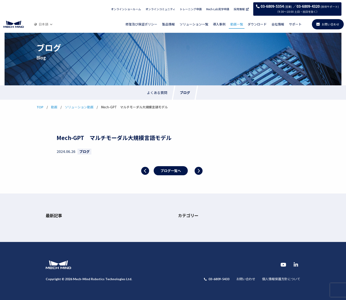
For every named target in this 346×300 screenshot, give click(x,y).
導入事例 (219, 24)
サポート (295, 24)
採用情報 (241, 9)
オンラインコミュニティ (160, 9)
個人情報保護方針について (281, 279)
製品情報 (168, 24)
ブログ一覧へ (170, 170)
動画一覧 (236, 24)
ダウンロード (257, 24)
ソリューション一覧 (194, 24)
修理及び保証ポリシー (141, 24)
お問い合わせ (245, 279)
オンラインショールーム (126, 9)
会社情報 (277, 24)
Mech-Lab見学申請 (217, 9)
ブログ (185, 92)
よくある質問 (157, 92)
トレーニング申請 (191, 9)
